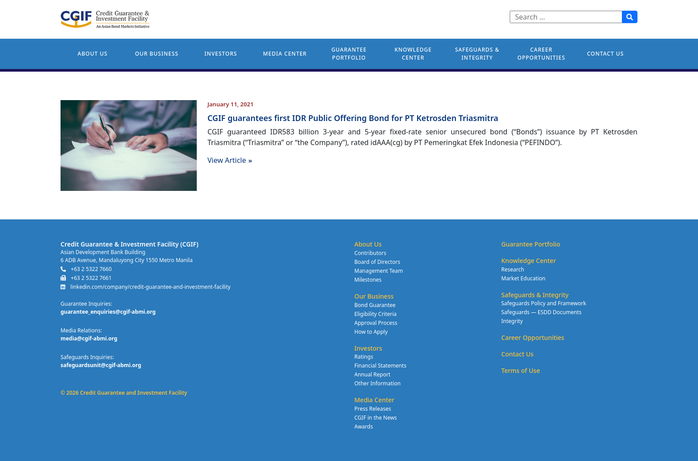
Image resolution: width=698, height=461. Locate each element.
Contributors (370, 253)
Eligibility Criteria (375, 314)
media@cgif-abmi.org (89, 338)
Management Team (378, 271)
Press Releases (372, 408)
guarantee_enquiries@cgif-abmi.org (108, 311)
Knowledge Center (413, 53)
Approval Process (375, 323)
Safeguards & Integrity (477, 53)
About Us (92, 53)
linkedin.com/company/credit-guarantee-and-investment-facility (146, 287)
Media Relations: (81, 330)
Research (512, 269)
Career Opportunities (541, 53)
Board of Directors (377, 262)
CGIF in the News (375, 417)
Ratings (363, 356)
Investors (220, 53)
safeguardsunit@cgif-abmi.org (101, 365)
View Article (229, 160)
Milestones (367, 279)
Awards (363, 426)
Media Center (285, 53)
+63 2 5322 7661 (86, 278)
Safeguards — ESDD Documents (541, 312)
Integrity (512, 321)
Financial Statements (380, 365)
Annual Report (372, 374)
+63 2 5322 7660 (86, 269)
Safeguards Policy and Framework (543, 303)
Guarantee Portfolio (348, 53)
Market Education (523, 278)
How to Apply (371, 332)
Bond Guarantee (375, 305)
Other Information (377, 383)
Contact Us (605, 53)
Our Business (157, 53)
